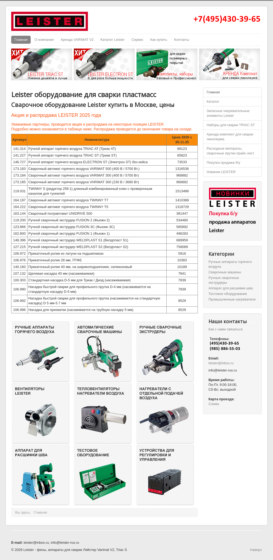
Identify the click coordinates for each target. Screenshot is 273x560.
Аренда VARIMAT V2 (77, 40)
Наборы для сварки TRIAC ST (231, 125)
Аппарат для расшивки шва (230, 288)
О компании (44, 40)
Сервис (137, 40)
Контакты (181, 40)
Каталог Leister (113, 40)
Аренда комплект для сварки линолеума (230, 136)
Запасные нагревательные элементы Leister (228, 113)
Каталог (213, 101)
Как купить (158, 40)
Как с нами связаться (225, 329)
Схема (213, 404)
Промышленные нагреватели (232, 299)
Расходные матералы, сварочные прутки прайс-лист (230, 150)
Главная (20, 40)
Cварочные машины (224, 272)
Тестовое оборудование (227, 294)
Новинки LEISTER (221, 172)
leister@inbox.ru (221, 363)
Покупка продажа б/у (223, 163)
